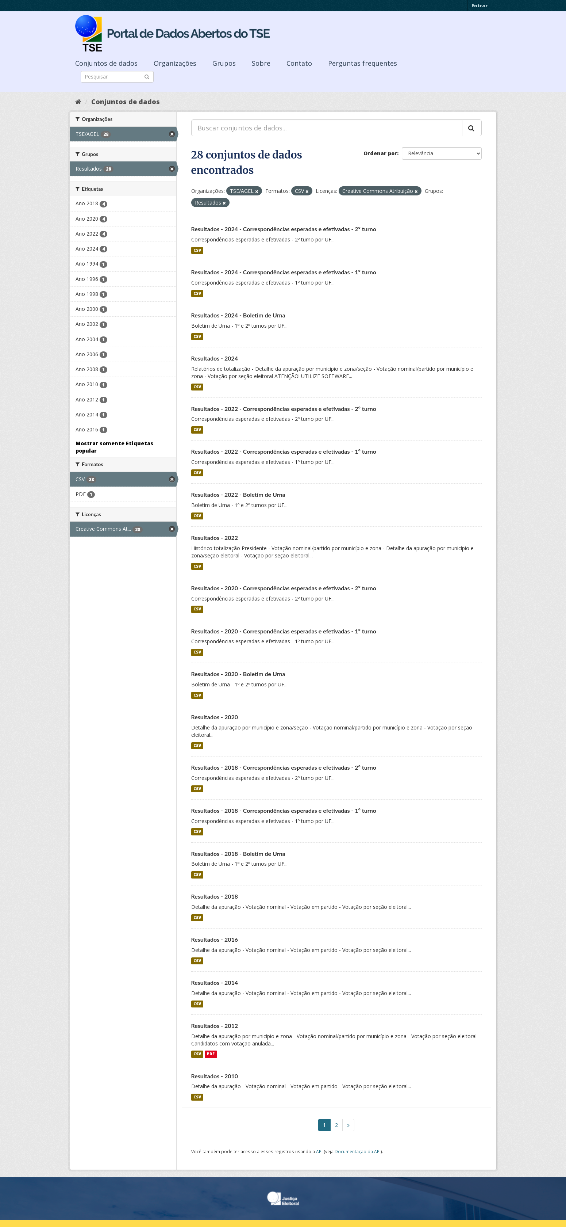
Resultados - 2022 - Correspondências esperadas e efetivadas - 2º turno (284, 408)
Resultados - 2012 (214, 1025)
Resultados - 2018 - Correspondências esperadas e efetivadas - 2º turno (284, 767)
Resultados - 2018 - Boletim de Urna (238, 853)
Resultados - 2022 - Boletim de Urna (238, 494)
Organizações (175, 63)
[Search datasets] (117, 77)
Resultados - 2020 (214, 716)
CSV (197, 250)
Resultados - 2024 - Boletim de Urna (238, 315)
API (319, 1151)
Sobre (261, 63)
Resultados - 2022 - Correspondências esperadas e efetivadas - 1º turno (284, 451)
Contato (299, 63)
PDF (211, 1054)
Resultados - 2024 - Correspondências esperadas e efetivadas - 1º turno (284, 271)
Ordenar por (380, 153)
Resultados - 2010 (214, 1075)
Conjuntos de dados (106, 63)
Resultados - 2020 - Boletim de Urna (238, 673)
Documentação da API (358, 1151)
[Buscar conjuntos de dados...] (326, 127)
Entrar (479, 5)
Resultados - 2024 (214, 358)
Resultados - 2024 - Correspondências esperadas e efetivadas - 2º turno (284, 228)
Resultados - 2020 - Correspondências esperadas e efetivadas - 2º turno (284, 587)
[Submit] (147, 76)
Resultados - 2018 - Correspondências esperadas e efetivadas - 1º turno (284, 810)
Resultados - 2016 (214, 939)
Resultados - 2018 (214, 896)
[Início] (78, 101)
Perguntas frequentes (362, 63)
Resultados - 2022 (214, 537)
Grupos (224, 63)
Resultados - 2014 (214, 982)
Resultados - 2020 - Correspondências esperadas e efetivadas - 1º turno (284, 631)
